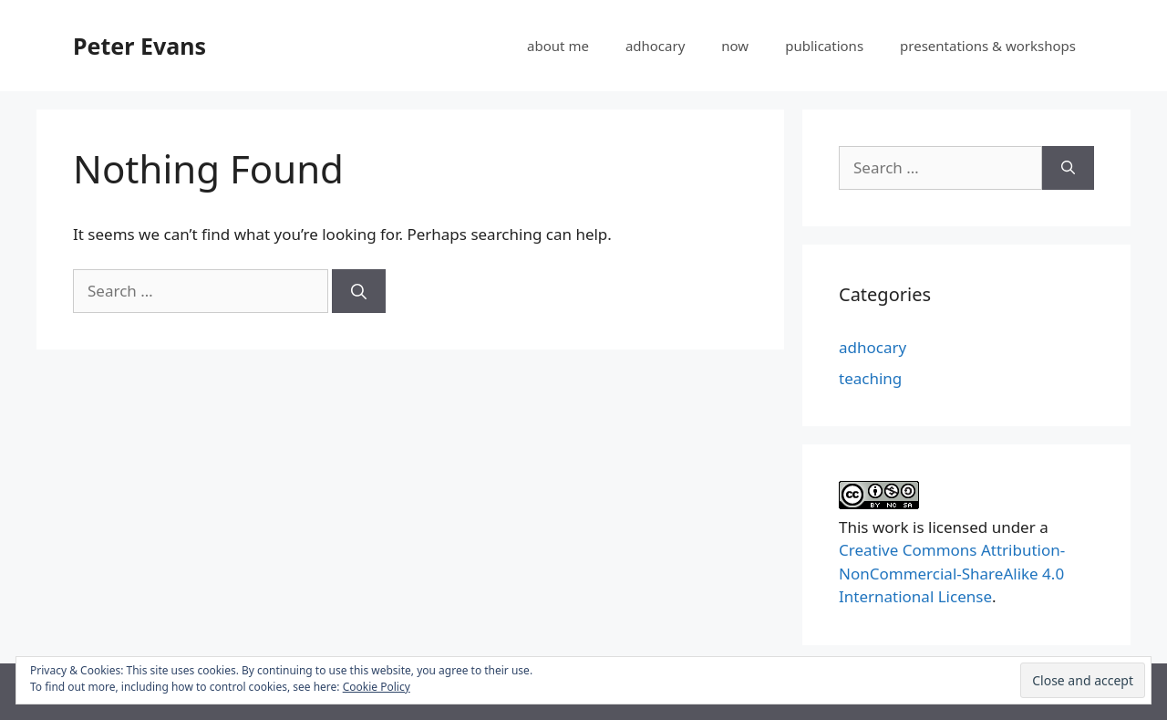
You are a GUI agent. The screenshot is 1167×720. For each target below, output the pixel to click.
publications (824, 46)
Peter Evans (139, 45)
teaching (870, 378)
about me (558, 46)
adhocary (655, 46)
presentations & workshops (988, 46)
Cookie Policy (376, 686)
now (735, 46)
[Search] (359, 291)
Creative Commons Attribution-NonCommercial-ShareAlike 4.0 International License (952, 573)
